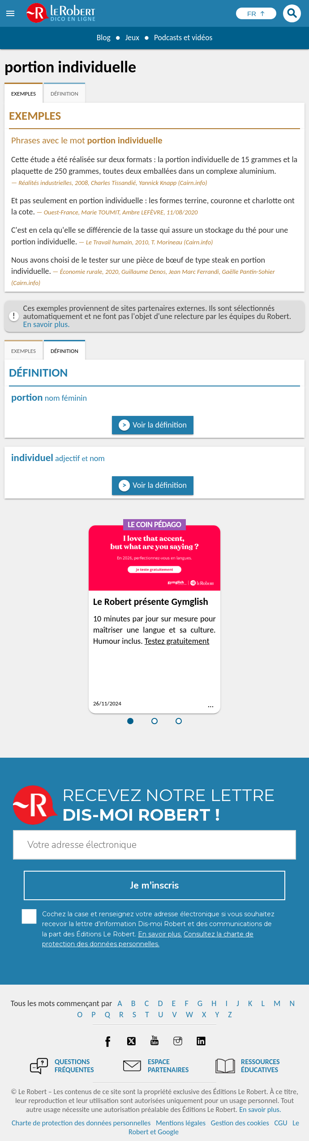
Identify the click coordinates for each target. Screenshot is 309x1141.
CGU (280, 1123)
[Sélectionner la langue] (256, 13)
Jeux (131, 37)
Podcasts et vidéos (184, 37)
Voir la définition (160, 425)
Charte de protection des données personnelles (81, 1123)
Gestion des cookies (240, 1123)
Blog (102, 37)
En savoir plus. (46, 324)
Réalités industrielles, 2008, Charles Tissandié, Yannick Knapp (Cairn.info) (112, 183)
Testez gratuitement (177, 641)
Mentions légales (181, 1123)
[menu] (11, 13)
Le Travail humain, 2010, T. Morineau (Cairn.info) (149, 242)
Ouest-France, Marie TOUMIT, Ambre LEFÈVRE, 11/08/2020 (121, 212)
